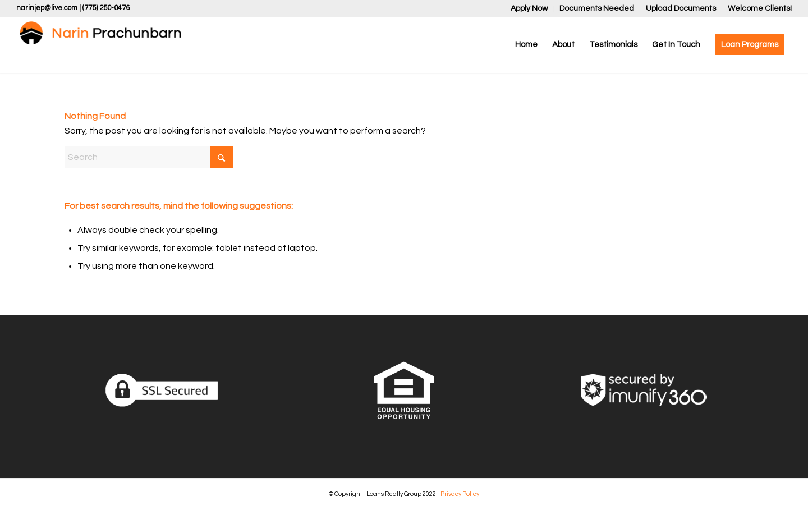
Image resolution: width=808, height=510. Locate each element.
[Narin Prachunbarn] (100, 45)
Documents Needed (596, 8)
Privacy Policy (459, 494)
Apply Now (529, 8)
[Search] (149, 157)
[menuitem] (529, 9)
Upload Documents (681, 8)
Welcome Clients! (760, 8)
